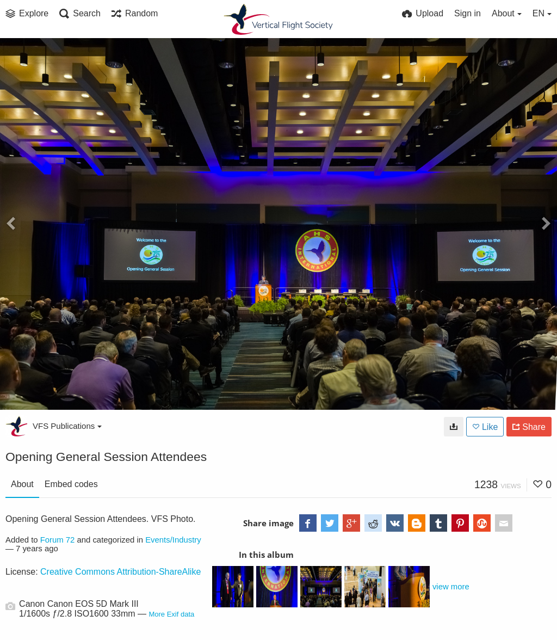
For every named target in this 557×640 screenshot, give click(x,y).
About (22, 484)
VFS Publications (67, 425)
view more (450, 586)
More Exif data (171, 614)
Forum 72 (57, 540)
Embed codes (71, 484)
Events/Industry (173, 540)
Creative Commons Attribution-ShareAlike (120, 571)
